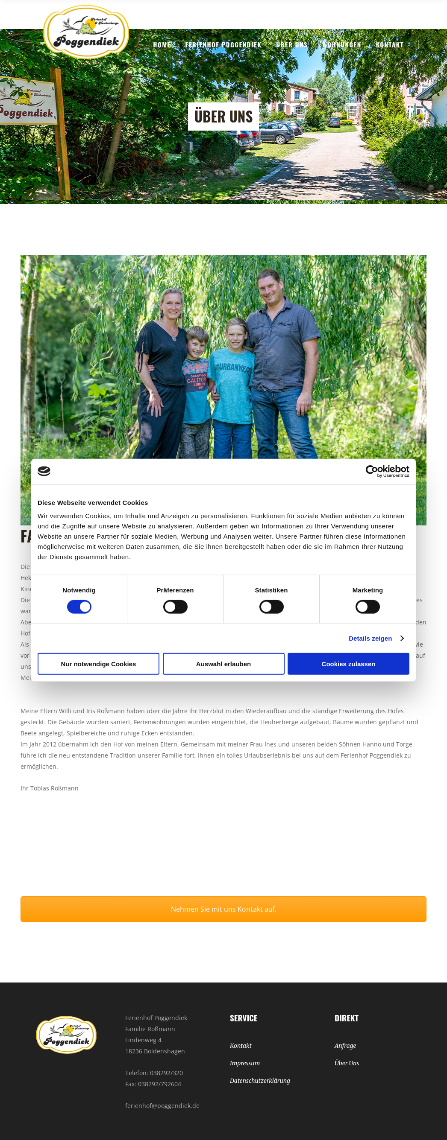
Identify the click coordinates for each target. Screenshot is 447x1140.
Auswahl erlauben (223, 664)
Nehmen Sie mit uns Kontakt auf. (223, 909)
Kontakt (241, 1046)
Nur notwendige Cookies (98, 664)
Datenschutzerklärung (260, 1081)
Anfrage (345, 1046)
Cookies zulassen (349, 664)
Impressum (245, 1063)
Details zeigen (370, 637)
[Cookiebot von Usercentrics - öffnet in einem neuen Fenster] (372, 471)
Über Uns (347, 1063)
